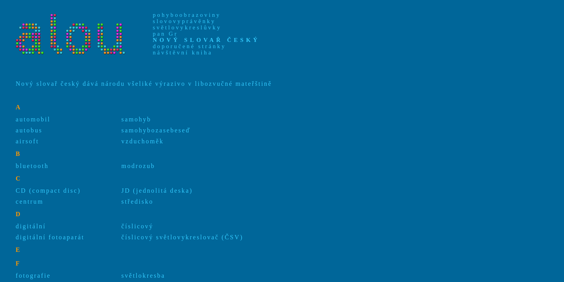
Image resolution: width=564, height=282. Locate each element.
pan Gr (165, 34)
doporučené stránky (189, 46)
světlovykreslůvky (187, 27)
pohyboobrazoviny (187, 15)
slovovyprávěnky (184, 21)
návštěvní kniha (182, 52)
